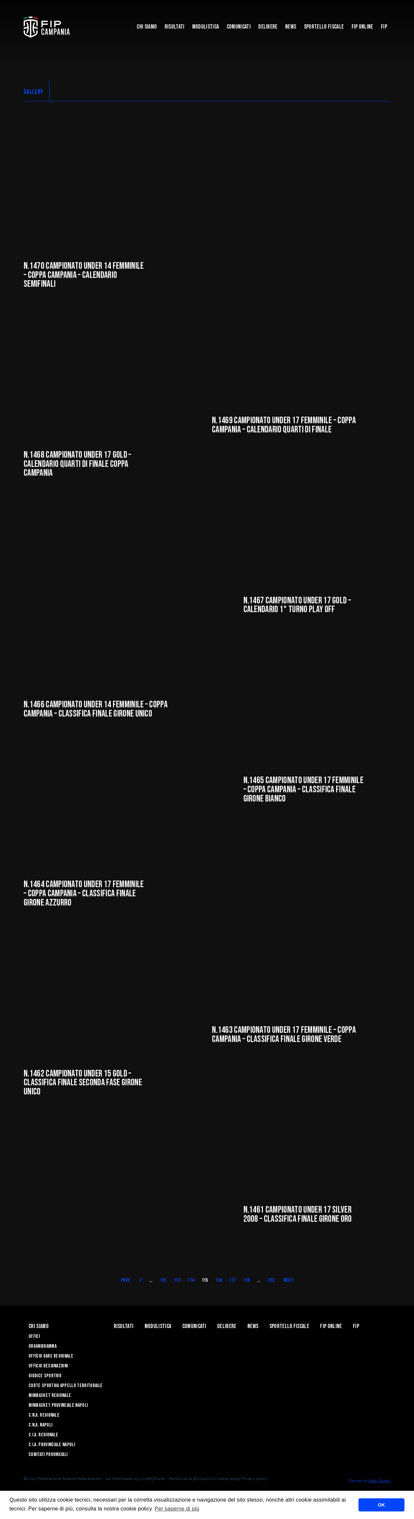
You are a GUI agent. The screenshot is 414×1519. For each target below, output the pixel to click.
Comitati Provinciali (48, 1456)
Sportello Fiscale (324, 26)
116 (219, 1282)
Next (288, 1282)
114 (191, 1282)
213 (271, 1282)
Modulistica (205, 26)
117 (232, 1282)
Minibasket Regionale (50, 1397)
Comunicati (239, 26)
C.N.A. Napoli (40, 1426)
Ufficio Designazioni (48, 1367)
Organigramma (43, 1347)
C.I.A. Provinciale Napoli (52, 1446)
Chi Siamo (147, 26)
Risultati (175, 26)
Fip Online (362, 26)
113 (177, 1282)
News (290, 26)
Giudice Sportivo (45, 1377)
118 (246, 1282)
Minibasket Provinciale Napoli (58, 1407)
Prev (125, 1282)
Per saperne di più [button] (177, 1508)
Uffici (34, 1338)
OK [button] (381, 1505)
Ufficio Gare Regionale (51, 1357)
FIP (384, 26)
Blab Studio (379, 1482)
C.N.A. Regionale (44, 1416)
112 (163, 1282)
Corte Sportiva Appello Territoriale (66, 1387)
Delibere (268, 26)
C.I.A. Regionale (43, 1436)
